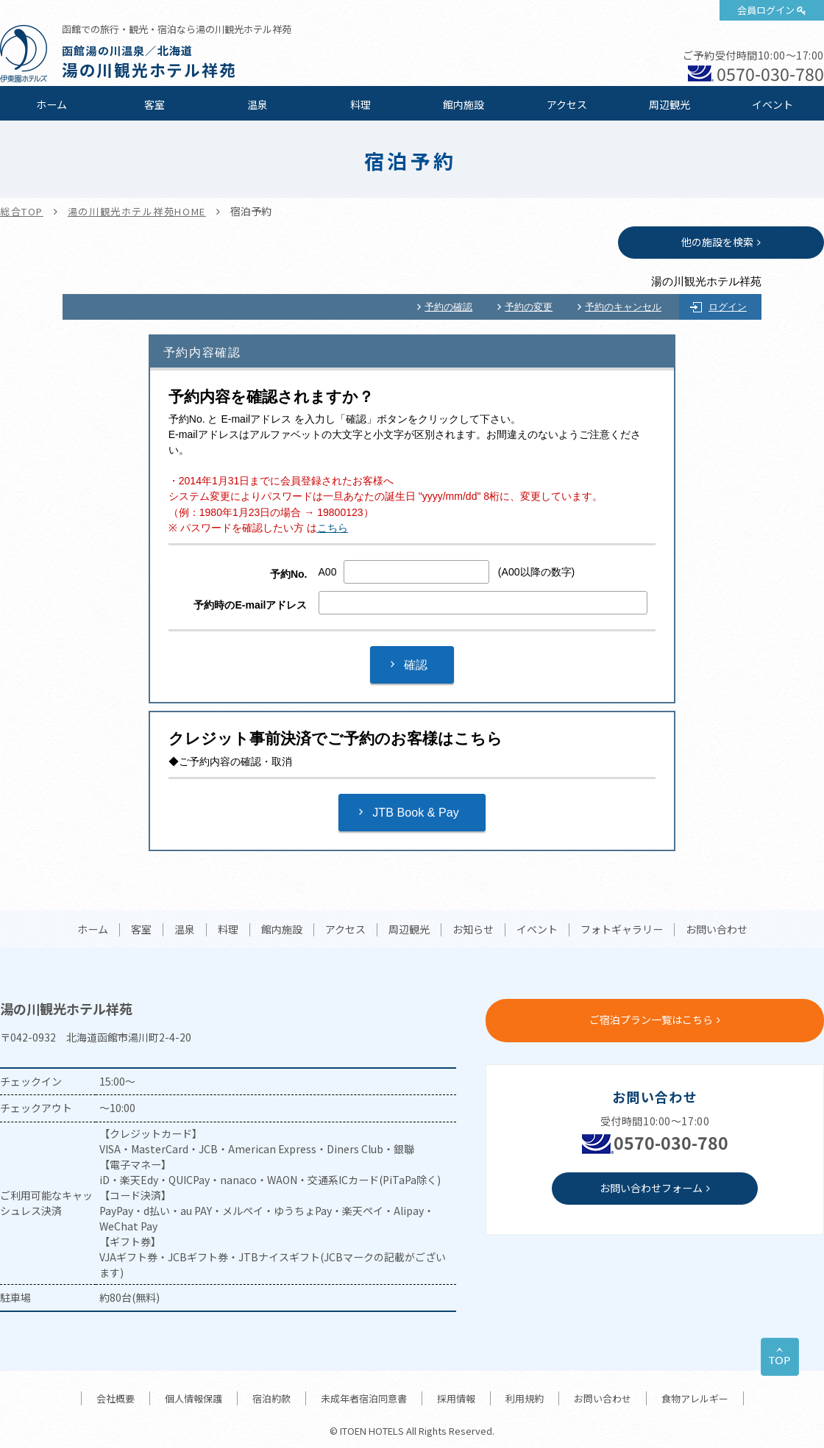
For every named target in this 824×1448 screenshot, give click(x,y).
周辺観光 (669, 104)
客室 (154, 104)
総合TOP (21, 211)
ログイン (727, 306)
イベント (772, 104)
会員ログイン (766, 10)
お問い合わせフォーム (651, 1187)
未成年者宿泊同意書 (364, 1398)
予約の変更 (529, 306)
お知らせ (473, 929)
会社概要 (115, 1398)
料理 (360, 104)
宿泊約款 (271, 1398)
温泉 (257, 104)
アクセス (567, 104)
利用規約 (524, 1398)
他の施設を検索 (717, 241)
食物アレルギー (694, 1398)
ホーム (51, 104)
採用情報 (456, 1398)
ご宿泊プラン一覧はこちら (651, 1019)
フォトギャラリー (621, 929)
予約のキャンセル (623, 306)
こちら (332, 528)
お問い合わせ (716, 929)
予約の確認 (448, 306)
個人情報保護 (193, 1398)
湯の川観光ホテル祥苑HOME (137, 211)
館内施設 (463, 104)
